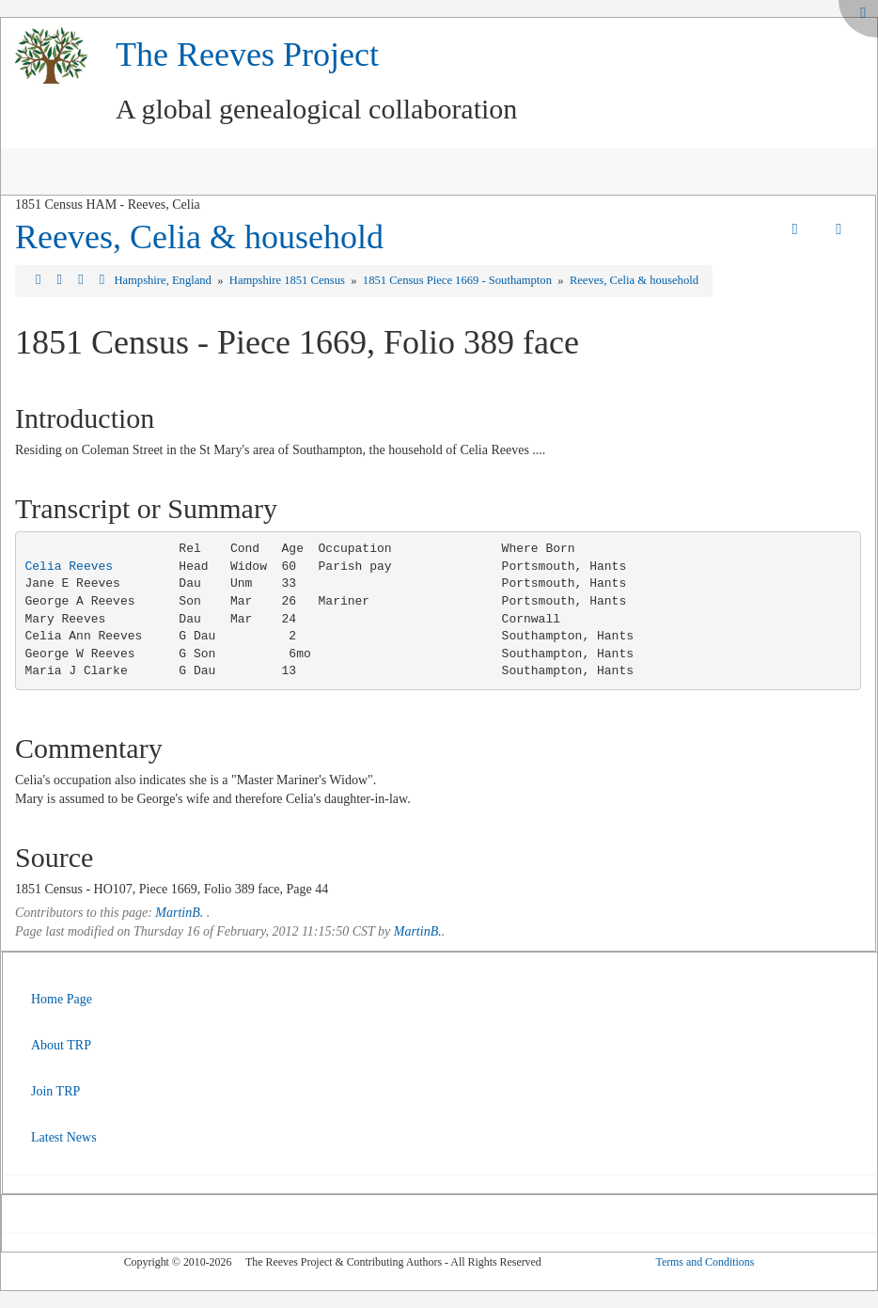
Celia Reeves (69, 566)
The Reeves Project (247, 54)
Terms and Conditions (704, 1262)
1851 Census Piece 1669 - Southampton (459, 280)
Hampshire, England (164, 280)
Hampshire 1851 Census (288, 280)
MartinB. (179, 913)
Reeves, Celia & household (199, 237)
